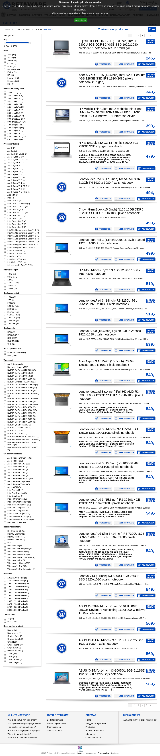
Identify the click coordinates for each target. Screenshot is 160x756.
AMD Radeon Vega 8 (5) (18, 484)
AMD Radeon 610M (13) (18, 464)
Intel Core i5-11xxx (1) (17, 212)
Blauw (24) (12, 630)
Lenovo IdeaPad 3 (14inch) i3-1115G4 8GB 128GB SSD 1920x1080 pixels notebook (108, 430)
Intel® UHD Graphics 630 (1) (20, 519)
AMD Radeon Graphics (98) (20, 478)
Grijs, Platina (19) (15, 645)
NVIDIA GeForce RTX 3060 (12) (22, 387)
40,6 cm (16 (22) (15, 125)
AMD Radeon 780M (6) (18, 475)
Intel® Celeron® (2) (16, 250)
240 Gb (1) (12, 309)
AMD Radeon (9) (15, 461)
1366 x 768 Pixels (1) (17, 578)
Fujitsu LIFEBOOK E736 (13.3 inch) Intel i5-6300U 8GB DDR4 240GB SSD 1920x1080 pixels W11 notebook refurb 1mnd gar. (108, 44)
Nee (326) (11, 621)
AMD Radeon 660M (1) (18, 467)
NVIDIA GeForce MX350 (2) (20, 373)
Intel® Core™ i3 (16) (16, 253)
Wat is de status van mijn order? (22, 720)
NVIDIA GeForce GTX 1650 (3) (21, 370)
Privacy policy (103, 753)
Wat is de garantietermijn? (19, 734)
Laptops (38, 30)
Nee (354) (11, 355)
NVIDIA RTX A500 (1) (17, 433)
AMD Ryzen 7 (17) (15, 165)
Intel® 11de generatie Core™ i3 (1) (23, 236)
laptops (48, 30)
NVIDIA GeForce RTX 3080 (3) (21, 401)
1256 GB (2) (13, 320)
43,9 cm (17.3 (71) (15, 133)
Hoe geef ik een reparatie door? (22, 727)
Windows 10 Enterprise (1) (19, 548)
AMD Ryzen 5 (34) (15, 162)
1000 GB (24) (13, 318)
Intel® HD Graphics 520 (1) (19, 510)
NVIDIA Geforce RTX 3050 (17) (21, 382)
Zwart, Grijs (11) (14, 662)
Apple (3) (11, 57)
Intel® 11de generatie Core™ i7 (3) (23, 242)
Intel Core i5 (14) (15, 209)
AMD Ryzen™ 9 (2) (16, 189)
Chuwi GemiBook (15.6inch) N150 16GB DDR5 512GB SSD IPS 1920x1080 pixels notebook (111, 211)
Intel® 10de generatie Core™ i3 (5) (23, 230)
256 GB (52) (13, 312)
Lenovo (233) (13, 78)
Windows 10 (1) (14, 545)
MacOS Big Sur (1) (16, 534)
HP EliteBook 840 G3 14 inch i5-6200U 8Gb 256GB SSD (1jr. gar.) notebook (109, 144)
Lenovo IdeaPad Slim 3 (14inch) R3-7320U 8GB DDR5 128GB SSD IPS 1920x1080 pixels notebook (111, 537)
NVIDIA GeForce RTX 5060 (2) (21, 422)
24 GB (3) (11, 285)
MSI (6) (10, 84)
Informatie (90, 734)
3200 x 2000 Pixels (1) (17, 607)
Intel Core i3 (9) (14, 201)
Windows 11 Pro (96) (17, 566)
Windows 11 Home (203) (18, 563)
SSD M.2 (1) (13, 341)
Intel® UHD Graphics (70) (19, 516)
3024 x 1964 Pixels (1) (17, 604)
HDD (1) (11, 332)
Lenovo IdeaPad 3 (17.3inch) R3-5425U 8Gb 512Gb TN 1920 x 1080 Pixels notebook (109, 180)
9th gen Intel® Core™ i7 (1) (20, 265)
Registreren (100, 723)
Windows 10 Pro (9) (16, 560)
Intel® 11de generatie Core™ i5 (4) (23, 239)
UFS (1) (11, 344)
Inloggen (89, 723)
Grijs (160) (12, 642)
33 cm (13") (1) (14, 92)
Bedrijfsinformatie (55, 720)
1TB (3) (10, 300)
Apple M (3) (12, 195)
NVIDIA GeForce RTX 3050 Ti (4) (22, 385)
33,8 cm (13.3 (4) (15, 95)
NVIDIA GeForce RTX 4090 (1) (21, 419)
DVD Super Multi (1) (16, 352)
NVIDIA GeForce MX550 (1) (20, 376)
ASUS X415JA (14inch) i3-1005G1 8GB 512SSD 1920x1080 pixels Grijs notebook (112, 672)
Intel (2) (10, 198)
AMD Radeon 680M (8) (18, 469)
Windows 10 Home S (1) (18, 554)
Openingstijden (54, 727)
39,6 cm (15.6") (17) (16, 122)
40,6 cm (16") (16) (15, 128)
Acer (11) (11, 54)
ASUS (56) (12, 60)
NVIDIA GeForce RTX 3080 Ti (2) (22, 404)
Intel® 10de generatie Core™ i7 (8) (23, 233)
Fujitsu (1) (11, 72)
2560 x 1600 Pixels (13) (18, 595)
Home (88, 720)
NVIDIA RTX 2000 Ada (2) (19, 428)
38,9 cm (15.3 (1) (15, 113)
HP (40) (10, 75)
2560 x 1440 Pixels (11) (18, 592)
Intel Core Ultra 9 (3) (16, 227)
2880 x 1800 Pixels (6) (17, 598)
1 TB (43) (11, 297)
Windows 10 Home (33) (18, 551)
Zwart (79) (12, 656)
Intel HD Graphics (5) (17, 499)
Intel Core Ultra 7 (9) (16, 224)
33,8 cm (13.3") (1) (16, 98)
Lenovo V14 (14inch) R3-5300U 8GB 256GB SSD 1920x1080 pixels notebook (109, 577)
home (18, 30)
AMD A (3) (12, 151)
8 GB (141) (12, 277)
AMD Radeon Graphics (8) (19, 458)
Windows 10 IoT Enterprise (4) (21, 557)
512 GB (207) (13, 315)
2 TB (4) (11, 303)
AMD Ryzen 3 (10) (15, 157)
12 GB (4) (11, 280)
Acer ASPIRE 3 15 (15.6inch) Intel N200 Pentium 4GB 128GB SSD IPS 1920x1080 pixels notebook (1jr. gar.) (112, 78)
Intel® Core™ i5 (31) (16, 256)
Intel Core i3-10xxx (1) (17, 206)
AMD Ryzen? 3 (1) (15, 171)
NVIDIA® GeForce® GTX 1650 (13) (23, 439)
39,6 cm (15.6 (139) (16, 119)
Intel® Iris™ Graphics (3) (18, 513)
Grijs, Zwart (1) (14, 648)
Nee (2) (10, 542)
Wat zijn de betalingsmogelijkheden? (24, 723)
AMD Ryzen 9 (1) (15, 168)
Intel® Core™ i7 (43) (16, 259)
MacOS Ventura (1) (16, 540)
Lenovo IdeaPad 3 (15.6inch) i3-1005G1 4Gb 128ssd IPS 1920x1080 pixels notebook (109, 465)
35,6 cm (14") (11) (15, 107)
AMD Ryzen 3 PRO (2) (17, 160)
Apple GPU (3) (14, 487)
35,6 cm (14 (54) (15, 104)
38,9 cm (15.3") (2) (16, 116)
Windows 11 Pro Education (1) (21, 569)
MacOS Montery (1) (16, 537)
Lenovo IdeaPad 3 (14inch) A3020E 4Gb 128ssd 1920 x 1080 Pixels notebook (112, 241)
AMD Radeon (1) (15, 364)
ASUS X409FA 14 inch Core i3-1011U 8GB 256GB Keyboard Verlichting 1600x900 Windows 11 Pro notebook (112, 610)
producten (28, 30)
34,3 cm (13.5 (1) (15, 101)
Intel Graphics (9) (15, 496)
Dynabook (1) (13, 69)
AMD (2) (11, 148)
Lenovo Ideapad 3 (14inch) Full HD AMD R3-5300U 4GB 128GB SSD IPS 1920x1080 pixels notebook (111, 395)
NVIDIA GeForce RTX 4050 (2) (21, 407)
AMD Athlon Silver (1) (17, 154)
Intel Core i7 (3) (14, 218)
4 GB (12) (11, 274)
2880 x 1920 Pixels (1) (17, 601)
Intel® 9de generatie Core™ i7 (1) (22, 247)
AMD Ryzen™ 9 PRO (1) (18, 192)
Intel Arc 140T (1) (15, 490)
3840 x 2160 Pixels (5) (17, 610)
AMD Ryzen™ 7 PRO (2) (18, 186)
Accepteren (80, 20)
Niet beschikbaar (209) (17, 367)
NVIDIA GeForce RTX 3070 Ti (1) (22, 398)
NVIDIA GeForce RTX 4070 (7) (21, 413)
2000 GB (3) (13, 323)
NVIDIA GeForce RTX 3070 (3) (21, 390)
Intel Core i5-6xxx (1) (17, 215)
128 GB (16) (13, 306)
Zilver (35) (12, 653)
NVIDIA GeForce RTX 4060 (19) (22, 410)
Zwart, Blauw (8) (14, 659)
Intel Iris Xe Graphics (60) (19, 505)
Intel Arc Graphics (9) (17, 493)
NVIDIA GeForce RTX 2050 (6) (21, 379)
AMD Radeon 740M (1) (18, 472)
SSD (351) (12, 338)
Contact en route (54, 730)
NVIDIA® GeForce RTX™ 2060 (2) (23, 436)
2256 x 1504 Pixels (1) (17, 589)
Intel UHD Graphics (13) (18, 508)
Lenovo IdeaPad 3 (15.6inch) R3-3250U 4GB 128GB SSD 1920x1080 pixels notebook (109, 501)
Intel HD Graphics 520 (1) (19, 502)
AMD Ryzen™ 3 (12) (16, 174)
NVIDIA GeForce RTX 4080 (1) (21, 416)
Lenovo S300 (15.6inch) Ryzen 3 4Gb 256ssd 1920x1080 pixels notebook (110, 332)
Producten (90, 727)
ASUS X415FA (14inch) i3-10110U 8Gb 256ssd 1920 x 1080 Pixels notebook (111, 641)
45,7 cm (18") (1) (15, 139)
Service (89, 730)
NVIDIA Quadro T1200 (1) (19, 425)
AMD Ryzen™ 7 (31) (16, 183)
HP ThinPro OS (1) (16, 531)
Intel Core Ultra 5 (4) (16, 221)
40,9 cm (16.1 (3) (15, 130)
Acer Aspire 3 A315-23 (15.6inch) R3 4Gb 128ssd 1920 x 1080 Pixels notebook (107, 363)
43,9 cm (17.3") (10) (16, 136)
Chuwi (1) (11, 63)
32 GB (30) (12, 288)
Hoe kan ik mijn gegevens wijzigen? (24, 730)
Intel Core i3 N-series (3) (18, 203)
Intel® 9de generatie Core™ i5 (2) (22, 244)
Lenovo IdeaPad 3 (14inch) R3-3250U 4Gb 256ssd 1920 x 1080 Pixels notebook (108, 302)
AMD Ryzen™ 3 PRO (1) (18, 177)
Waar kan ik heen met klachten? (22, 737)
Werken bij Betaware (56, 723)
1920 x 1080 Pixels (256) (18, 583)
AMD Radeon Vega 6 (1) (18, 481)
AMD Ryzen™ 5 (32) (16, 180)
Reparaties (99, 730)
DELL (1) (11, 66)
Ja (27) (10, 618)
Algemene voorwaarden (86, 753)
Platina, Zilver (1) (15, 651)
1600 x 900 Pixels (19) (17, 581)
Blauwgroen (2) (14, 633)
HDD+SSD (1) (13, 335)
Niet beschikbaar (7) (16, 522)
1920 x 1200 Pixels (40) (18, 586)
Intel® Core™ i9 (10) (16, 262)
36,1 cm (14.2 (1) (15, 110)
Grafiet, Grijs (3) (14, 636)
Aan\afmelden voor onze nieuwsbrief (139, 720)
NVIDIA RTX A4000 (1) (17, 430)
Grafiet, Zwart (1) (15, 639)
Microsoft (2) (13, 81)
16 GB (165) (13, 283)
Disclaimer (115, 753)
